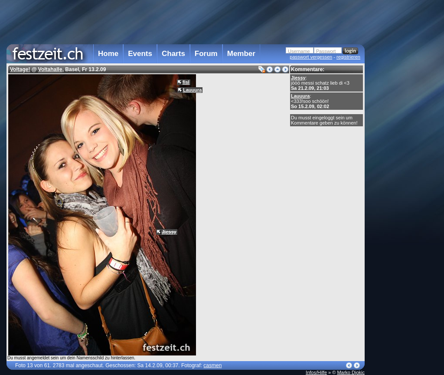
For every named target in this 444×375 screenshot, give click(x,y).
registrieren (348, 56)
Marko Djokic (351, 372)
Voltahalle (50, 69)
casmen (212, 365)
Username (299, 51)
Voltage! (20, 69)
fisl (186, 82)
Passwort (326, 51)
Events (140, 53)
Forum (206, 53)
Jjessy (298, 77)
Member (241, 53)
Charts (173, 53)
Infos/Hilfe (316, 372)
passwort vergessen (311, 56)
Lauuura (300, 96)
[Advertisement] (402, 175)
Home (108, 53)
